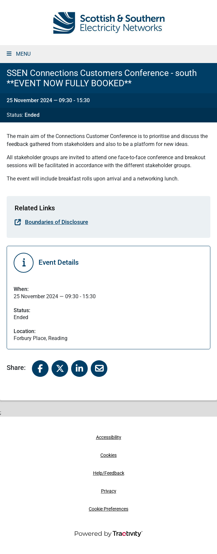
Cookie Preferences (108, 509)
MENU (19, 54)
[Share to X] (60, 368)
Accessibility (108, 437)
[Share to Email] (99, 368)
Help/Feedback (108, 473)
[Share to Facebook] (40, 368)
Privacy (108, 491)
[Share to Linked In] (79, 368)
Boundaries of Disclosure (56, 222)
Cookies (108, 455)
